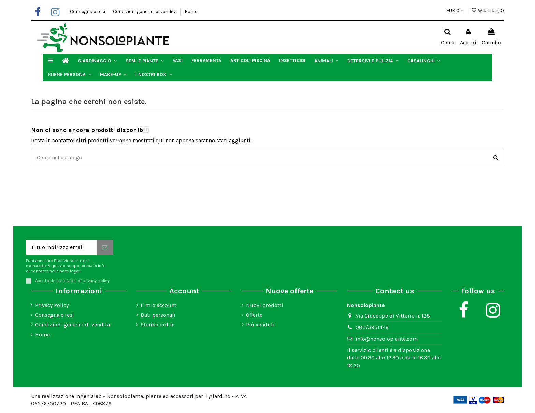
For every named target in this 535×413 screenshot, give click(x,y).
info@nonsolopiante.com (387, 339)
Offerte (254, 315)
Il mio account (158, 305)
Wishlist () (487, 10)
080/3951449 (372, 327)
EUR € (454, 10)
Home (191, 11)
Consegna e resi (88, 11)
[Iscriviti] (105, 247)
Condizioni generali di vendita (145, 11)
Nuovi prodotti (264, 305)
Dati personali (158, 315)
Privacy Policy (52, 305)
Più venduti (260, 324)
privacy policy (96, 280)
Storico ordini (158, 324)
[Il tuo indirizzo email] (61, 247)
